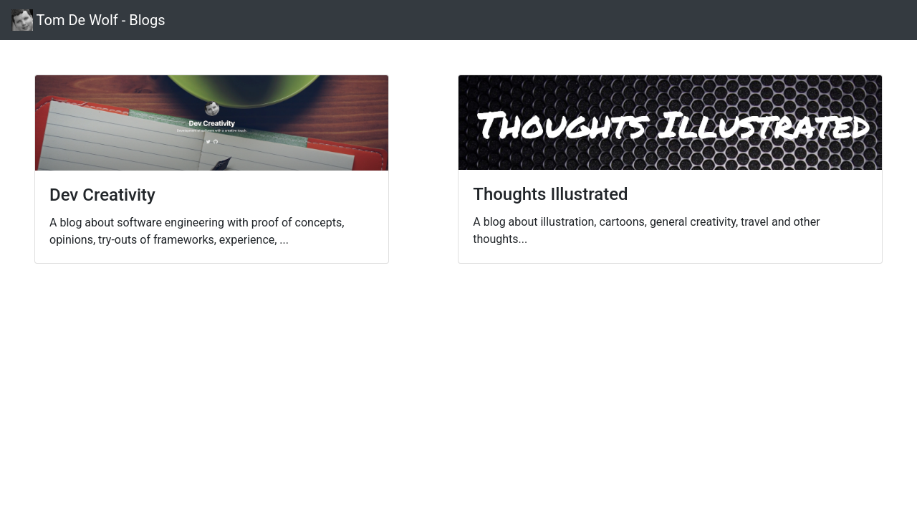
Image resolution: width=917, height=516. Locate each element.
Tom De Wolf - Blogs (88, 20)
